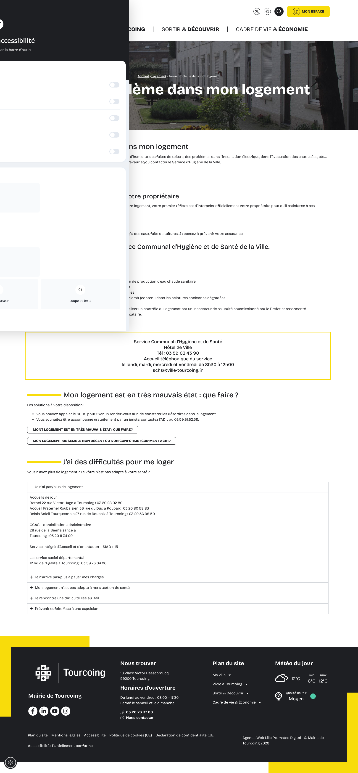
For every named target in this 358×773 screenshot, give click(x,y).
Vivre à (118, 29)
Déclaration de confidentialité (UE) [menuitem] (184, 735)
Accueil (143, 76)
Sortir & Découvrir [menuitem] (231, 693)
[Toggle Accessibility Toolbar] (10, 762)
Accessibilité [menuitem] (95, 735)
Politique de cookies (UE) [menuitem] (130, 735)
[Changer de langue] (256, 11)
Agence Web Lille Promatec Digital (271, 738)
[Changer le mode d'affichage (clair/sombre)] (267, 11)
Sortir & (190, 29)
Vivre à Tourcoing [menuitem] (230, 684)
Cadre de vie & (272, 29)
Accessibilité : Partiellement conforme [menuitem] (60, 746)
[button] (279, 11)
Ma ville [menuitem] (222, 675)
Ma (62, 29)
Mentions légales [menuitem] (65, 735)
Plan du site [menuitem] (38, 735)
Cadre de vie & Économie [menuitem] (237, 702)
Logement (158, 76)
